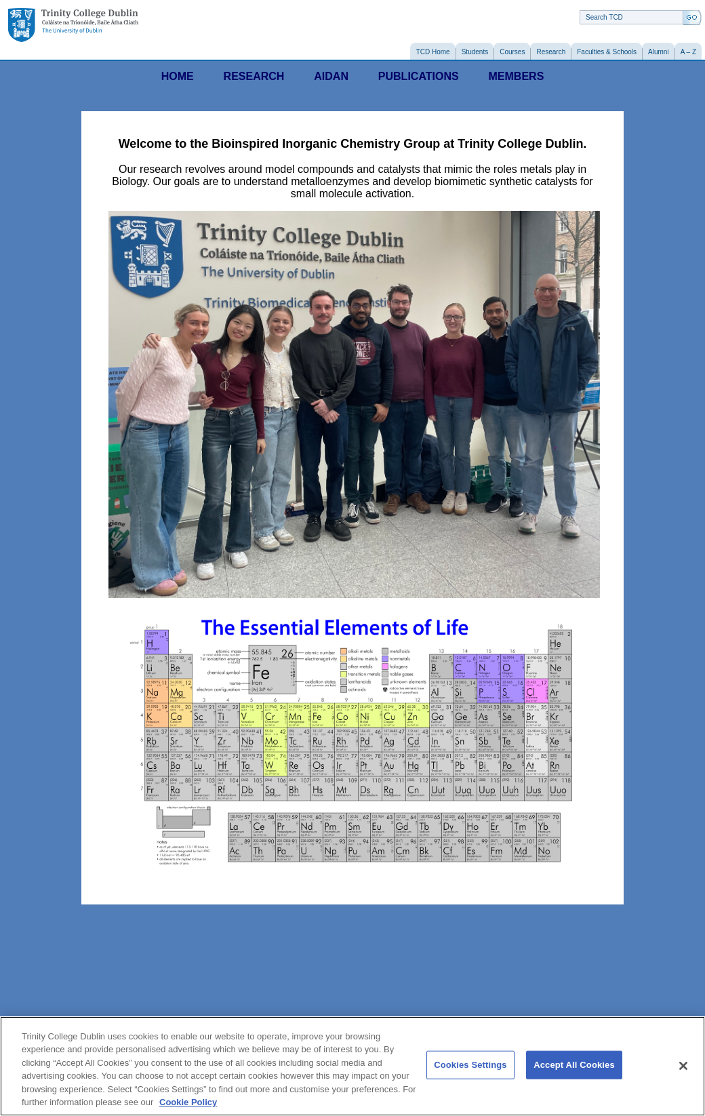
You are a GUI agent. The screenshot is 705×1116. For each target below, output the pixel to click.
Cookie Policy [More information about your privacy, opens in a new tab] (188, 1102)
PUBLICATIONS (418, 76)
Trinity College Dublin (73, 25)
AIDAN (331, 76)
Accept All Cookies (574, 1065)
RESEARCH (254, 76)
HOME (177, 76)
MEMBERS (516, 76)
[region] (352, 1066)
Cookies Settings (470, 1065)
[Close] (683, 1066)
